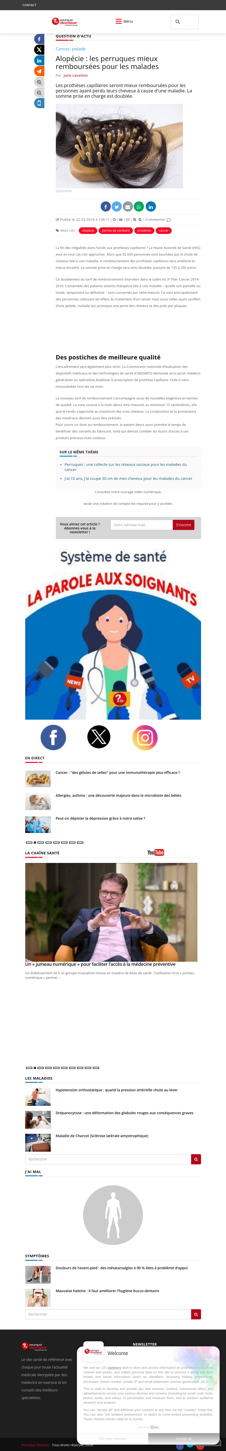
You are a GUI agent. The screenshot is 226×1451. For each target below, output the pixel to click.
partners (114, 1368)
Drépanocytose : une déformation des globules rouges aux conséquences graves (124, 1112)
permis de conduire (116, 230)
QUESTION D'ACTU (73, 35)
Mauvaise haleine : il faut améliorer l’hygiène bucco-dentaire (107, 1289)
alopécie (88, 230)
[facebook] (60, 737)
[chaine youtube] (174, 853)
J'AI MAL (33, 1170)
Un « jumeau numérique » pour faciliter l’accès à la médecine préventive (100, 964)
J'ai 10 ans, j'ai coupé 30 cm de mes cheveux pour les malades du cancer (129, 478)
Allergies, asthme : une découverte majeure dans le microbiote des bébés (118, 795)
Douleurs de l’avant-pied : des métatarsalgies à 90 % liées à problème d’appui (122, 1266)
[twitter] (105, 736)
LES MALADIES (38, 1077)
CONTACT (29, 5)
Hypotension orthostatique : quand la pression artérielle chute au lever (117, 1089)
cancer (163, 230)
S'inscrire (183, 524)
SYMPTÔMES (36, 1254)
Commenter (158, 219)
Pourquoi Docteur (35, 1444)
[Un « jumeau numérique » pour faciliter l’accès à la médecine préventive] (113, 912)
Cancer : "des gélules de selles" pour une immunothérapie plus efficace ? (118, 772)
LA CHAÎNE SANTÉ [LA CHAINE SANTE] (41, 852)
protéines (144, 230)
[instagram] (151, 737)
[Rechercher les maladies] (196, 1159)
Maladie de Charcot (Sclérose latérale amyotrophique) (102, 1135)
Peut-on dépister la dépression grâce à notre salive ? (100, 818)
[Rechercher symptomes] (196, 1313)
